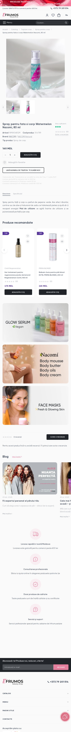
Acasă (5, 29)
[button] (3, 107)
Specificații (17, 194)
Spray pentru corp (42, 29)
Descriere (6, 194)
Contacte (7, 719)
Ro (66, 15)
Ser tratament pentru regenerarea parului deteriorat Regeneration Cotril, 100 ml (18, 275)
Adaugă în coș (30, 155)
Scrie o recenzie (61, 134)
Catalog (14, 29)
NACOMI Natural (25, 136)
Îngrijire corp (26, 29)
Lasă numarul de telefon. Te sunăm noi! (23, 170)
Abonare (61, 667)
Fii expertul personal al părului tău (21, 501)
